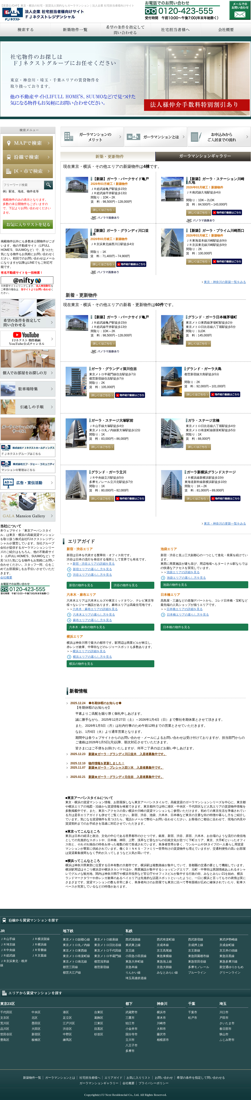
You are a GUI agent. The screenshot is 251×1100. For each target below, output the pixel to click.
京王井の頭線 (228, 950)
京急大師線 (164, 967)
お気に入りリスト (139, 1077)
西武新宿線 (195, 939)
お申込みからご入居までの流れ (219, 137)
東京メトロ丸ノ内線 (76, 945)
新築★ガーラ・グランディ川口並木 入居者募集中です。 (127, 754)
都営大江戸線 (72, 972)
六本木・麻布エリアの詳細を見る (95, 609)
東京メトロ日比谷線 (107, 945)
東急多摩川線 (228, 961)
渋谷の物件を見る (126, 585)
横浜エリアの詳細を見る (89, 651)
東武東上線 (133, 945)
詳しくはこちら (103, 210)
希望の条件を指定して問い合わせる (125, 29)
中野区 (67, 1034)
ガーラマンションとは (60, 1077)
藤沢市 (161, 1034)
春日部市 (225, 1029)
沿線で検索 (28, 157)
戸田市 (223, 1017)
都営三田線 (70, 967)
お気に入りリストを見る (28, 224)
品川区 (4, 1029)
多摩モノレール (198, 967)
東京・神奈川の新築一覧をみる (225, 282)
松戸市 (192, 1017)
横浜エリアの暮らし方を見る (92, 656)
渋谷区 (67, 1029)
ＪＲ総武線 (7, 955)
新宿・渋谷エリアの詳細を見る (94, 563)
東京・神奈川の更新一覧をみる (225, 523)
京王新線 (194, 950)
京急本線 (132, 967)
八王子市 (132, 1045)
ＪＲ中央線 (7, 950)
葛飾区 (98, 1017)
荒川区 (4, 1023)
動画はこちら (227, 213)
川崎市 (161, 1023)
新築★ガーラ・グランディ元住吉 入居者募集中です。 (126, 777)
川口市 (223, 1012)
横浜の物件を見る (81, 664)
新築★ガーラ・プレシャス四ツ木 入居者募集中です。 (126, 767)
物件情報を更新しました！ (106, 763)
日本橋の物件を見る (176, 627)
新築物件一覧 (75, 29)
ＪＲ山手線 (7, 939)
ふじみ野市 (226, 1040)
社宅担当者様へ (89, 1077)
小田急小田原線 (136, 956)
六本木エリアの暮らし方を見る (94, 614)
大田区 (36, 1029)
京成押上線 (195, 945)
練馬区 (67, 1040)
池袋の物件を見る (175, 584)
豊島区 (4, 1040)
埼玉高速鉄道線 (136, 978)
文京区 (4, 1017)
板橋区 (36, 1040)
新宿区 (36, 1034)
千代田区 (6, 1012)
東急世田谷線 (197, 961)
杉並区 (98, 1034)
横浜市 (161, 1012)
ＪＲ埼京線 (7, 944)
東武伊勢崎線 (228, 939)
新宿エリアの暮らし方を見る (92, 569)
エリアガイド (113, 1077)
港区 (66, 1012)
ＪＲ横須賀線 (41, 939)
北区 (35, 1017)
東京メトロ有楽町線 (76, 956)
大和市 (161, 1029)
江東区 (98, 1023)
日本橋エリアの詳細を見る (185, 609)
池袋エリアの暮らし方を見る (186, 577)
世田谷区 (6, 1034)
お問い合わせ (240, 10)
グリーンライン (229, 972)
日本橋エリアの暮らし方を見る (188, 614)
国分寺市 (132, 1034)
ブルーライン (197, 972)
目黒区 (98, 1029)
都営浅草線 (101, 961)
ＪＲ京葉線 (39, 955)
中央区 (36, 1012)
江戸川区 (69, 1023)
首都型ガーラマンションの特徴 (155, 137)
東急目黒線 (226, 956)
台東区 (98, 1012)
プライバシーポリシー (154, 1083)
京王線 (130, 950)
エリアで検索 (28, 171)
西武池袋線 (133, 939)
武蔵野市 (132, 1012)
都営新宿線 (101, 967)
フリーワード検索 (48, 185)
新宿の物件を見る (81, 585)
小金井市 (132, 1029)
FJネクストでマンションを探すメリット (92, 137)
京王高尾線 (164, 950)
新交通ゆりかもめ (231, 967)
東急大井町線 (135, 961)
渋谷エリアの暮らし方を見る (92, 574)
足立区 (67, 1017)
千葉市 (192, 1012)
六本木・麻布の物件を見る (87, 627)
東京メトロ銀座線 (106, 939)
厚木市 (161, 1017)
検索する (25, 29)
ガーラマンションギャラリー (98, 1083)
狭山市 (223, 1034)
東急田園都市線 (198, 956)
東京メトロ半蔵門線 (107, 956)
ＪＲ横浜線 (39, 944)
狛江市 (130, 1023)
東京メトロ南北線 (75, 961)
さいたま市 (226, 1023)
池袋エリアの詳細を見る (183, 572)
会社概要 (6, 577)
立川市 (130, 1040)
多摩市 (130, 1051)
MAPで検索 (28, 143)
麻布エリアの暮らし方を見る (92, 620)
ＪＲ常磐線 (39, 950)
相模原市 (163, 1040)
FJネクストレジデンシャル (43, 15)
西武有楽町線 (166, 939)
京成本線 (163, 945)
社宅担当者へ (175, 29)
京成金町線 (226, 945)
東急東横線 (164, 956)
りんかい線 (133, 972)
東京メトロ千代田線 (107, 950)
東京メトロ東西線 (75, 950)
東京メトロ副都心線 (76, 939)
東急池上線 (164, 961)
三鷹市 (130, 1017)
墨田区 (36, 1023)
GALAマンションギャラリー (187, 156)
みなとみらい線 (167, 972)
